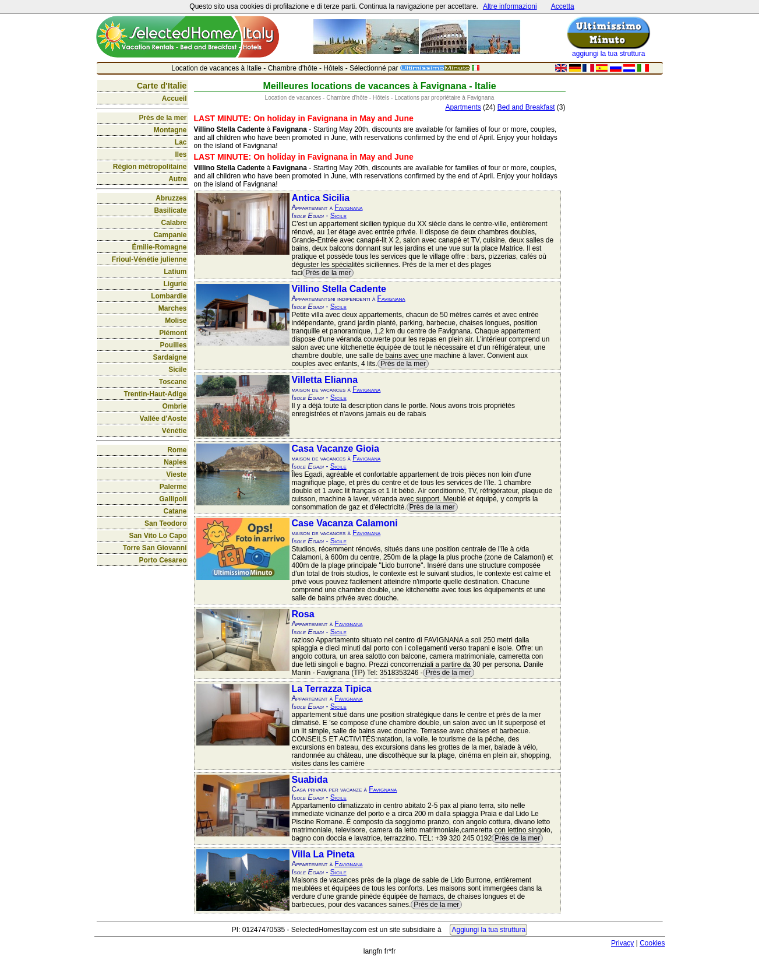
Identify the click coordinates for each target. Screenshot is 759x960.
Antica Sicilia (321, 198)
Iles (180, 154)
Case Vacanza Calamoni (345, 523)
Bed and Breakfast (526, 107)
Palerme (173, 487)
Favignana (348, 207)
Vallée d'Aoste (163, 418)
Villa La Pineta (323, 854)
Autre (177, 179)
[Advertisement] (616, 253)
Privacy (622, 943)
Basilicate (170, 210)
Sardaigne (169, 357)
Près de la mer (162, 118)
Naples (175, 462)
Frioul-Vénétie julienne (149, 259)
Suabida (310, 780)
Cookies (652, 943)
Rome (176, 450)
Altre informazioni (510, 6)
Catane (174, 511)
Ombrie (174, 406)
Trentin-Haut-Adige (155, 394)
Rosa (303, 614)
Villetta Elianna (325, 380)
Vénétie (174, 431)
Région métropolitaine (150, 167)
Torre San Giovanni (155, 548)
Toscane (173, 382)
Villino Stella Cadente (339, 289)
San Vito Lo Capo (157, 536)
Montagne (170, 130)
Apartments (463, 107)
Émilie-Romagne (159, 247)
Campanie (169, 235)
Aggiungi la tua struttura (488, 930)
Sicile (177, 369)
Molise (175, 321)
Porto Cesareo (162, 560)
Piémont (172, 333)
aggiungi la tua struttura (608, 54)
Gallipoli (172, 499)
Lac (181, 142)
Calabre (173, 223)
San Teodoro (165, 523)
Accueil (174, 98)
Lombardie (168, 296)
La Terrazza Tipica (332, 689)
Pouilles (173, 345)
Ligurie (174, 284)
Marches (172, 308)
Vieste (176, 474)
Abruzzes (171, 198)
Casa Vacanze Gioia (335, 448)
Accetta (562, 6)
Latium (175, 272)
